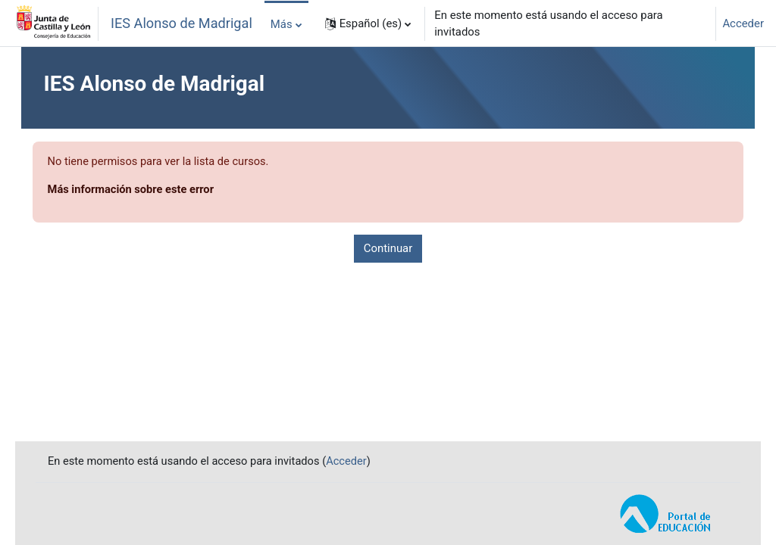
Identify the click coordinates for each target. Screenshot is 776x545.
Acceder (743, 23)
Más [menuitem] (282, 24)
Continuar (388, 249)
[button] (368, 23)
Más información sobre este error (154, 191)
